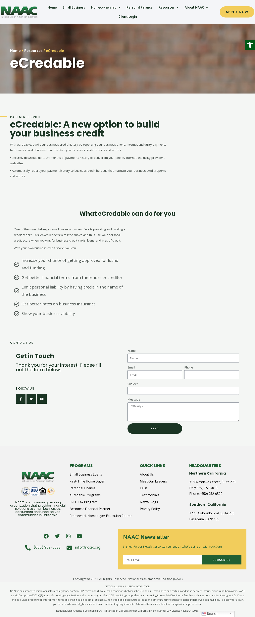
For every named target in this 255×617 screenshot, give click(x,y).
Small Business (74, 7)
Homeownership (106, 7)
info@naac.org (88, 547)
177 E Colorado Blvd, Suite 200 (211, 513)
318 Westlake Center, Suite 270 (212, 482)
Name (132, 351)
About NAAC (196, 7)
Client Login (128, 16)
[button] (250, 45)
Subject (133, 384)
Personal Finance (140, 7)
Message (134, 399)
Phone (188, 367)
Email (131, 367)
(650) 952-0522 (211, 493)
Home (52, 7)
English (209, 613)
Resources (169, 7)
